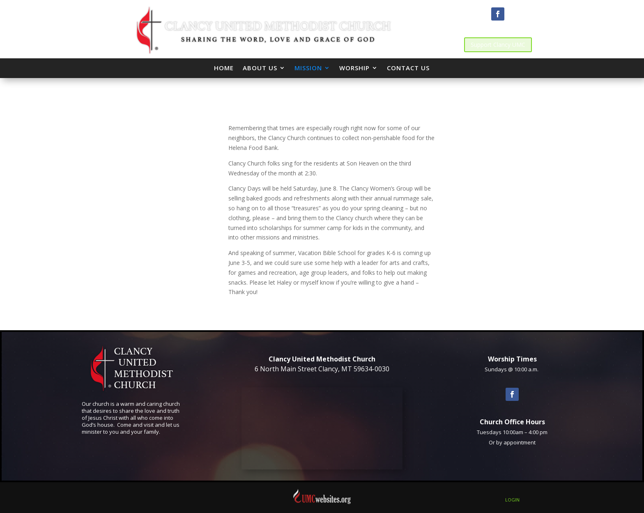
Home (224, 68)
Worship (354, 68)
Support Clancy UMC (498, 44)
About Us (260, 68)
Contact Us (408, 68)
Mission (308, 68)
